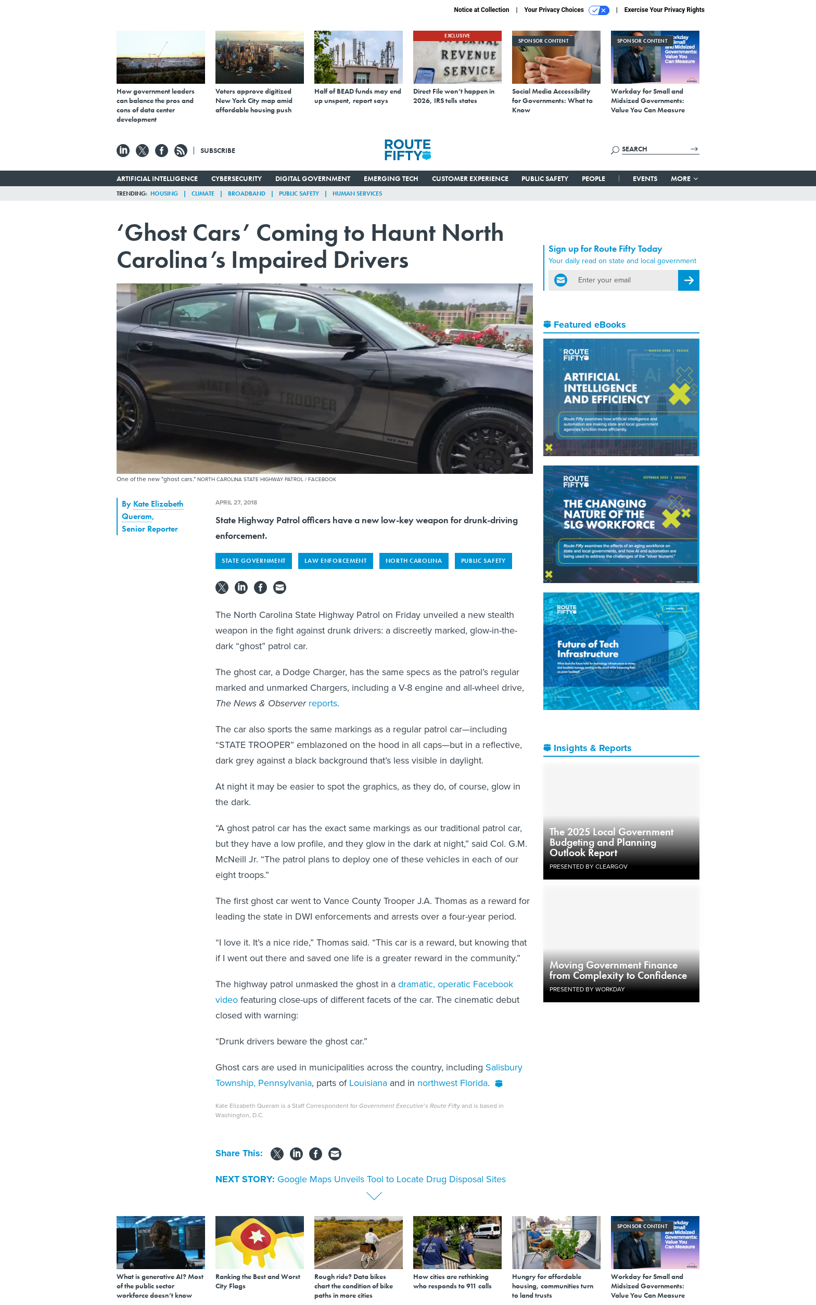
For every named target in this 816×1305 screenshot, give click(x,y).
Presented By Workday (587, 989)
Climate (203, 193)
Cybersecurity (236, 178)
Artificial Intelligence (157, 178)
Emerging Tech (391, 178)
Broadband (246, 193)
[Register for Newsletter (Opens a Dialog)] (688, 280)
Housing (164, 193)
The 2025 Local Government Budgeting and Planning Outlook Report (611, 842)
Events (645, 178)
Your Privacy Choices (567, 10)
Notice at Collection (481, 10)
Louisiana (368, 1083)
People (593, 178)
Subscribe (217, 150)
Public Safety (544, 178)
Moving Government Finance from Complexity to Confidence (618, 970)
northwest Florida (452, 1083)
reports (323, 703)
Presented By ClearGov (589, 866)
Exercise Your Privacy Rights (664, 10)
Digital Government (312, 178)
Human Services (357, 193)
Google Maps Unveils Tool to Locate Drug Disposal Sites (391, 1179)
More (685, 178)
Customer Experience (470, 178)
